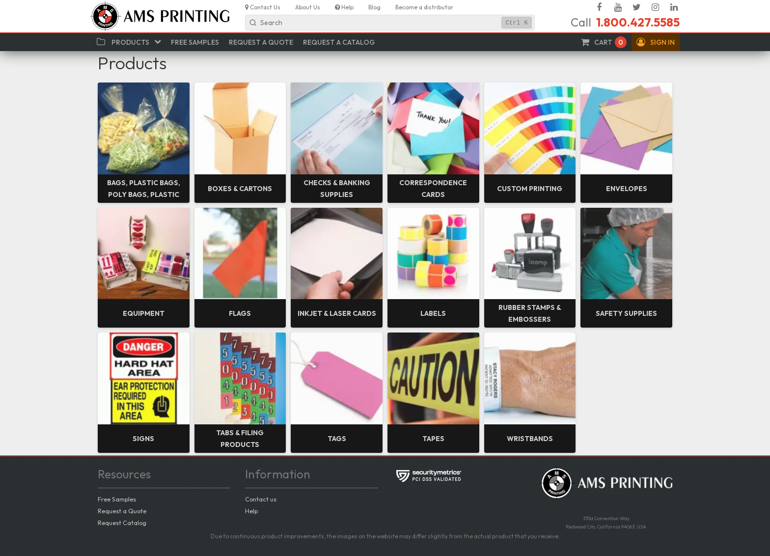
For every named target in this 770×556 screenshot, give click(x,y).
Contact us (260, 499)
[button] (656, 42)
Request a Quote (122, 511)
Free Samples (117, 499)
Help (251, 511)
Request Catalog (122, 523)
